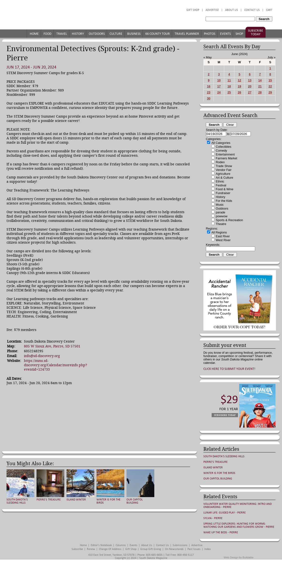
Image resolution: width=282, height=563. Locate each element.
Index (207, 549)
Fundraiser (223, 193)
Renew (91, 549)
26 (239, 92)
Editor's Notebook (101, 545)
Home (34, 33)
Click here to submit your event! (229, 369)
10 (219, 80)
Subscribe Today (255, 32)
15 (270, 80)
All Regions (219, 232)
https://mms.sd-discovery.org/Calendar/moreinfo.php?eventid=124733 (55, 365)
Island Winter (76, 499)
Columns (121, 545)
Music (220, 204)
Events (225, 33)
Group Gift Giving (150, 549)
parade (220, 212)
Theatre (221, 224)
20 (249, 86)
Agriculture (223, 174)
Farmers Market (226, 158)
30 (208, 98)
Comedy (221, 150)
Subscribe (77, 549)
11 (229, 80)
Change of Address (110, 549)
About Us (231, 10)
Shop (239, 33)
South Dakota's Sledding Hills (17, 501)
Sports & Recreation (229, 220)
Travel (61, 33)
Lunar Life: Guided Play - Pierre (224, 512)
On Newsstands (174, 549)
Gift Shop (192, 10)
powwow (221, 216)
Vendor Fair (223, 170)
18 (229, 86)
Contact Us (252, 10)
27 (249, 92)
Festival (221, 185)
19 (239, 86)
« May (207, 57)
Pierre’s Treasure (49, 499)
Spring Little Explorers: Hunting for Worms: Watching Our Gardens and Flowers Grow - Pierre (238, 525)
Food (48, 33)
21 (260, 86)
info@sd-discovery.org (42, 356)
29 (270, 92)
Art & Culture (224, 177)
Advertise (212, 10)
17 (219, 86)
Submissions (180, 545)
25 (229, 92)
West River (223, 240)
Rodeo (220, 162)
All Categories (220, 143)
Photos (209, 33)
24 (219, 92)
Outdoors (97, 33)
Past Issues (193, 549)
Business (134, 33)
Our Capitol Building (134, 501)
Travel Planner (187, 33)
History (78, 33)
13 (249, 80)
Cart (269, 10)
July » (271, 57)
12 (239, 80)
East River (223, 236)
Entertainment (225, 154)
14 (260, 80)
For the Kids (224, 201)
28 (260, 92)
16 (208, 86)
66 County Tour (157, 33)
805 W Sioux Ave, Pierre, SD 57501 (52, 346)
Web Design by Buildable (238, 557)
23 (208, 92)
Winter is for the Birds (219, 473)
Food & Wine (224, 189)
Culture (116, 33)
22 (270, 86)
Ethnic (220, 181)
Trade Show (224, 166)
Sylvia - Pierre (213, 518)
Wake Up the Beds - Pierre (220, 532)
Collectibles (223, 146)
